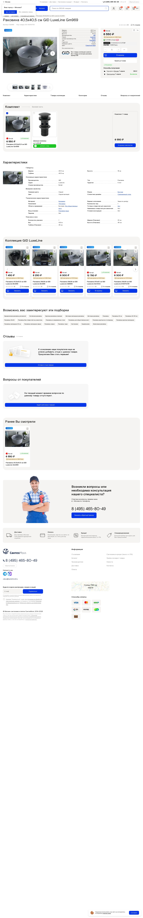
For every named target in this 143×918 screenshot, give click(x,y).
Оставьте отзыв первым (45, 365)
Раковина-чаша (64, 211)
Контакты (84, 2)
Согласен (134, 913)
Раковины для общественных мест (79, 320)
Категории (83, 96)
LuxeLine (93, 37)
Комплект (6, 96)
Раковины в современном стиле (55, 320)
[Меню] (40, 8)
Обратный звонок (134, 2)
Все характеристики (68, 48)
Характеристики (30, 96)
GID (94, 35)
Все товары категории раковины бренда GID (81, 54)
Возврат (76, 2)
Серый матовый (91, 45)
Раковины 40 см (117, 316)
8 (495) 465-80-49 (111, 2)
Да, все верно (10, 12)
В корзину (114, 55)
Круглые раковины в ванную (53, 316)
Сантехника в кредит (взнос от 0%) (120, 554)
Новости (110, 562)
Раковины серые (50, 324)
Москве (116, 71)
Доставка (53, 2)
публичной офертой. (31, 619)
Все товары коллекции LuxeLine (81, 52)
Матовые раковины (93, 316)
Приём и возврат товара (116, 558)
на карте (92, 586)
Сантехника (74, 324)
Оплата (74, 569)
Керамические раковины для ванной (15, 316)
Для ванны (62, 204)
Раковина (93, 40)
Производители (77, 562)
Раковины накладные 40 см (12, 324)
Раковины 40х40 (9, 320)
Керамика (62, 201)
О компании (44, 2)
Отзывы (104, 96)
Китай (94, 39)
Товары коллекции (58, 96)
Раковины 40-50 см (131, 316)
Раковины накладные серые (32, 324)
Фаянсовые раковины (99, 324)
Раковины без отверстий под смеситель (30, 320)
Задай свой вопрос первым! (46, 405)
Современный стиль (124, 194)
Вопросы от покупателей (130, 96)
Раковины (106, 316)
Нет (119, 206)
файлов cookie (107, 913)
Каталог (74, 558)
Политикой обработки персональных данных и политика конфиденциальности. (22, 616)
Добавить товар (41, 146)
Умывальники (85, 324)
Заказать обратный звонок (84, 515)
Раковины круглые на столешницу (103, 320)
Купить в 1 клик (120, 61)
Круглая (120, 192)
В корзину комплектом (125, 145)
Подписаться (33, 591)
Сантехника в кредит (65, 2)
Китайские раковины (35, 316)
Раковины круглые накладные (125, 320)
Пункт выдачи (111, 74)
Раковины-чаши (63, 324)
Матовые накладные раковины (75, 316)
